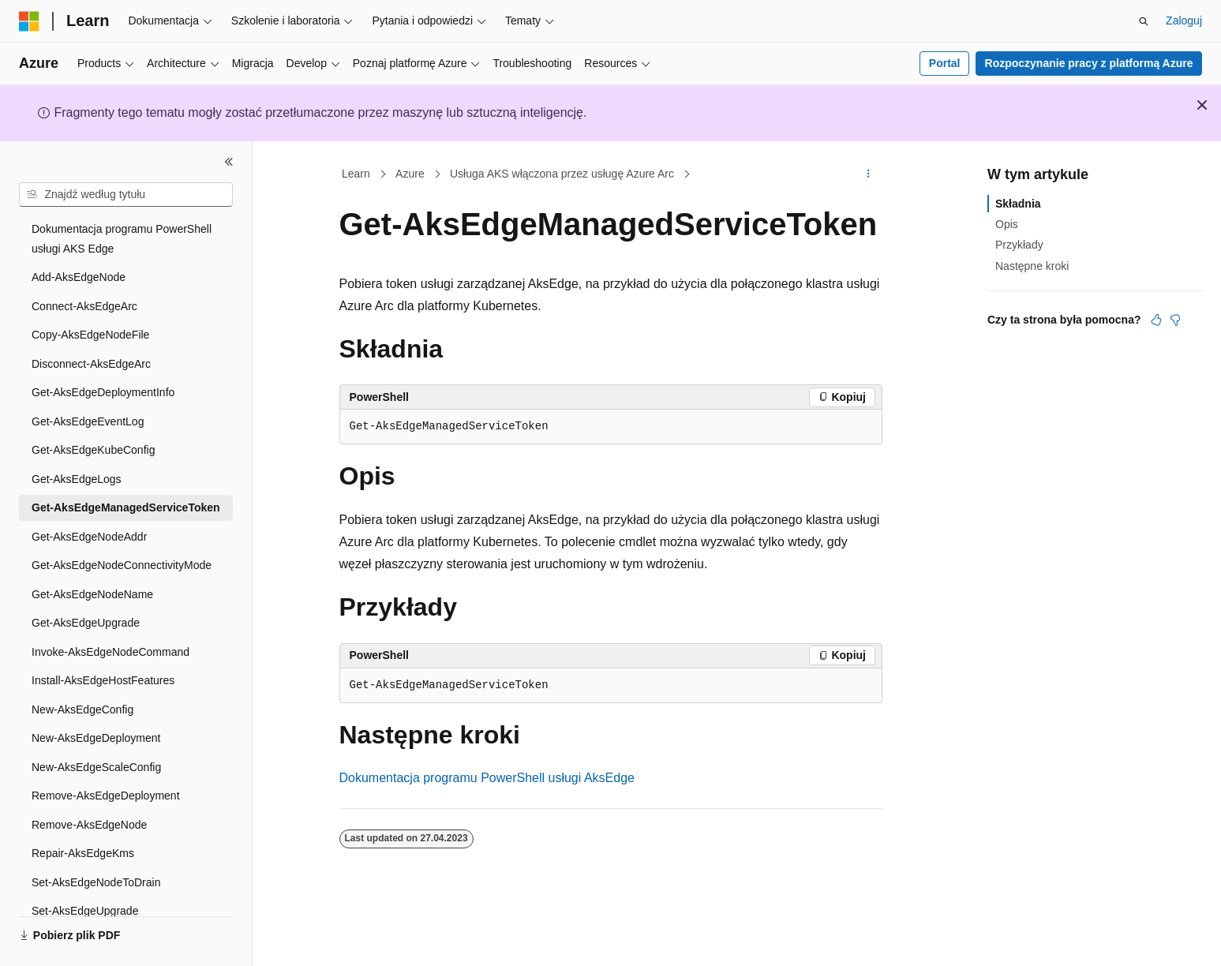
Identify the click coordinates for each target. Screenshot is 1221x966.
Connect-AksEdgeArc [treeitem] (84, 306)
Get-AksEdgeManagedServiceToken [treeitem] (126, 507)
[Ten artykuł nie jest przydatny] (1175, 319)
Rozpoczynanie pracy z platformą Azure (1089, 63)
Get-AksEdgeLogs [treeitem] (77, 479)
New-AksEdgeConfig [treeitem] (82, 709)
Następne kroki (1032, 266)
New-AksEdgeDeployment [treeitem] (96, 738)
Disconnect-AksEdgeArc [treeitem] (91, 364)
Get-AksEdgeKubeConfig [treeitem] (93, 450)
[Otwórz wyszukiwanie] (1143, 21)
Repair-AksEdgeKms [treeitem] (83, 853)
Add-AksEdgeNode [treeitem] (78, 277)
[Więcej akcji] (868, 174)
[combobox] (126, 195)
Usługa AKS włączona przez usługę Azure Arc (562, 173)
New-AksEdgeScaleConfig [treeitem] (96, 767)
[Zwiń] (228, 162)
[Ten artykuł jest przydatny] (1156, 319)
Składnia (1018, 203)
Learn (356, 173)
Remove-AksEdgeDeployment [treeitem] (106, 795)
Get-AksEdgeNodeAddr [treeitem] (89, 536)
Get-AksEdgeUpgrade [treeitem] (86, 622)
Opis (1006, 224)
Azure (410, 173)
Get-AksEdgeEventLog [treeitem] (88, 421)
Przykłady (1019, 244)
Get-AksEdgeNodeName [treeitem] (92, 594)
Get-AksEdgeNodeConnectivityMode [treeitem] (122, 565)
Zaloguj (1184, 20)
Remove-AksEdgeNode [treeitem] (89, 824)
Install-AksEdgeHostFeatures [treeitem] (103, 680)
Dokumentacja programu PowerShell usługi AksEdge (487, 777)
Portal (945, 63)
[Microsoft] (29, 21)
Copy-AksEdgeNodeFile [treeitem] (90, 334)
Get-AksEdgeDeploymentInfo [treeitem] (103, 392)
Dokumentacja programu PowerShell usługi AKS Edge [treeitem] (122, 239)
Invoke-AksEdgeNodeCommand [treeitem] (110, 652)
